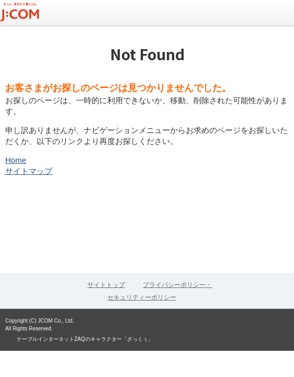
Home (15, 160)
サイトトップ (106, 285)
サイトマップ (28, 171)
